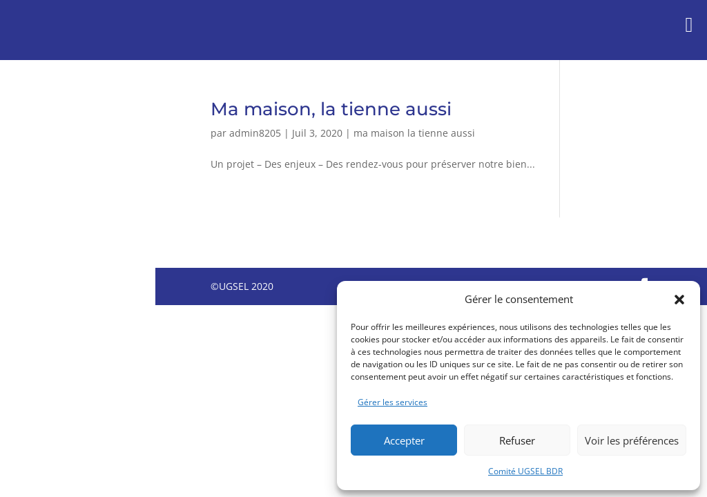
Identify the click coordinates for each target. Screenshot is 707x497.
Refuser (517, 440)
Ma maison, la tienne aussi (331, 109)
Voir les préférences (632, 440)
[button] (679, 299)
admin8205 (255, 132)
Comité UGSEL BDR (525, 471)
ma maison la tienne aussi (414, 132)
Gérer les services (392, 402)
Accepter (404, 440)
